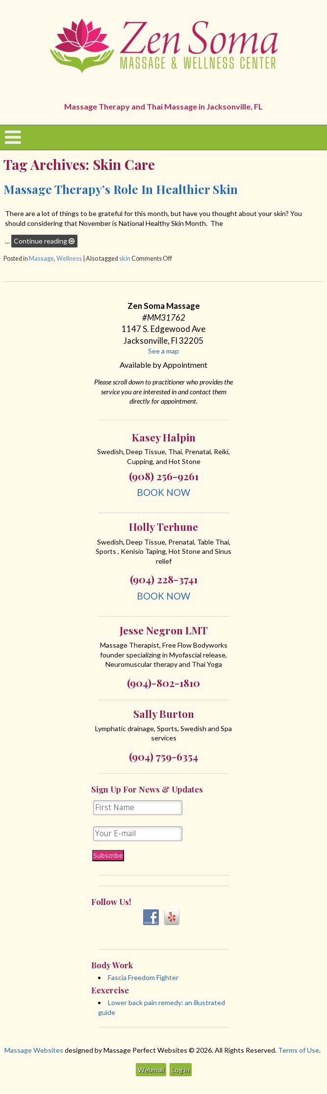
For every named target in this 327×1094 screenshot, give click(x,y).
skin (124, 258)
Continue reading (44, 241)
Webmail (151, 1070)
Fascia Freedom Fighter (143, 977)
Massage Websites (33, 1050)
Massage (41, 258)
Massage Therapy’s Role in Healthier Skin (120, 189)
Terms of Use (298, 1050)
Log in (181, 1070)
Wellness (69, 258)
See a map (163, 351)
